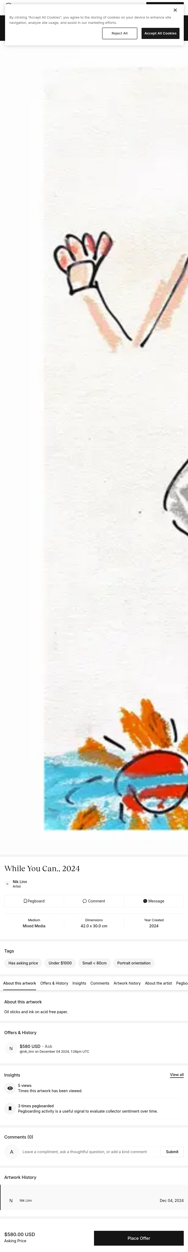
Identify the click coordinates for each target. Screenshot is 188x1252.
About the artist (158, 983)
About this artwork (19, 983)
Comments (100, 983)
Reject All (119, 33)
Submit (172, 1151)
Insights (79, 983)
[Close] (175, 10)
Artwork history (127, 983)
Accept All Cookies (160, 33)
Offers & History (54, 983)
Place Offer (138, 1238)
